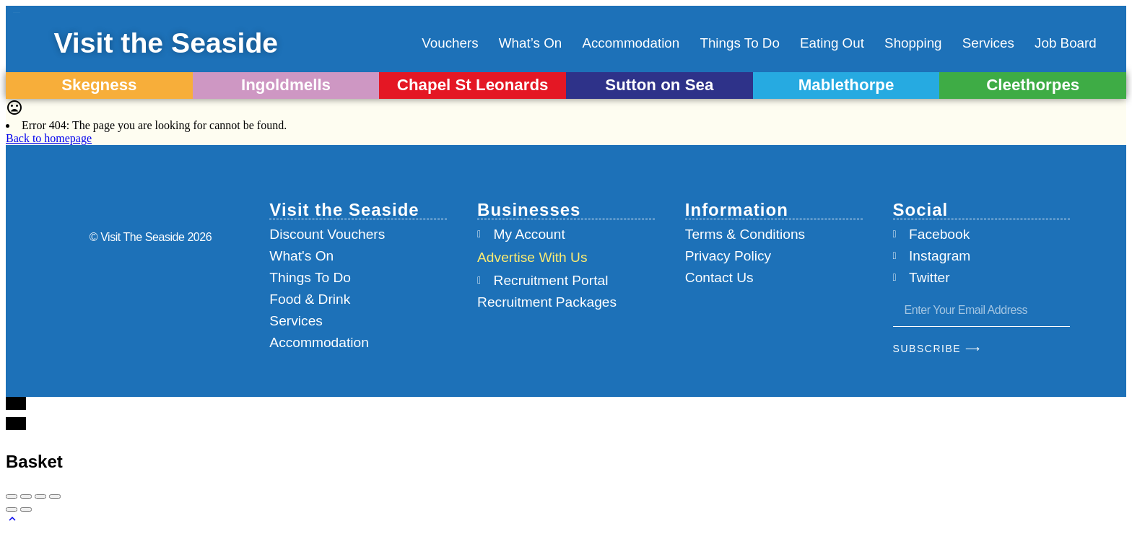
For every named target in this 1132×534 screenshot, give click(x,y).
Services (988, 43)
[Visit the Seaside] (39, 43)
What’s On (530, 43)
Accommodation (630, 43)
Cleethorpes (1032, 85)
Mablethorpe (846, 85)
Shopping (912, 43)
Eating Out (832, 43)
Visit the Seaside (184, 42)
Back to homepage (49, 138)
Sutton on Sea (659, 85)
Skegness (98, 85)
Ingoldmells (286, 85)
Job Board (1066, 43)
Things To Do (739, 43)
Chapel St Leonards (473, 85)
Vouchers (450, 43)
